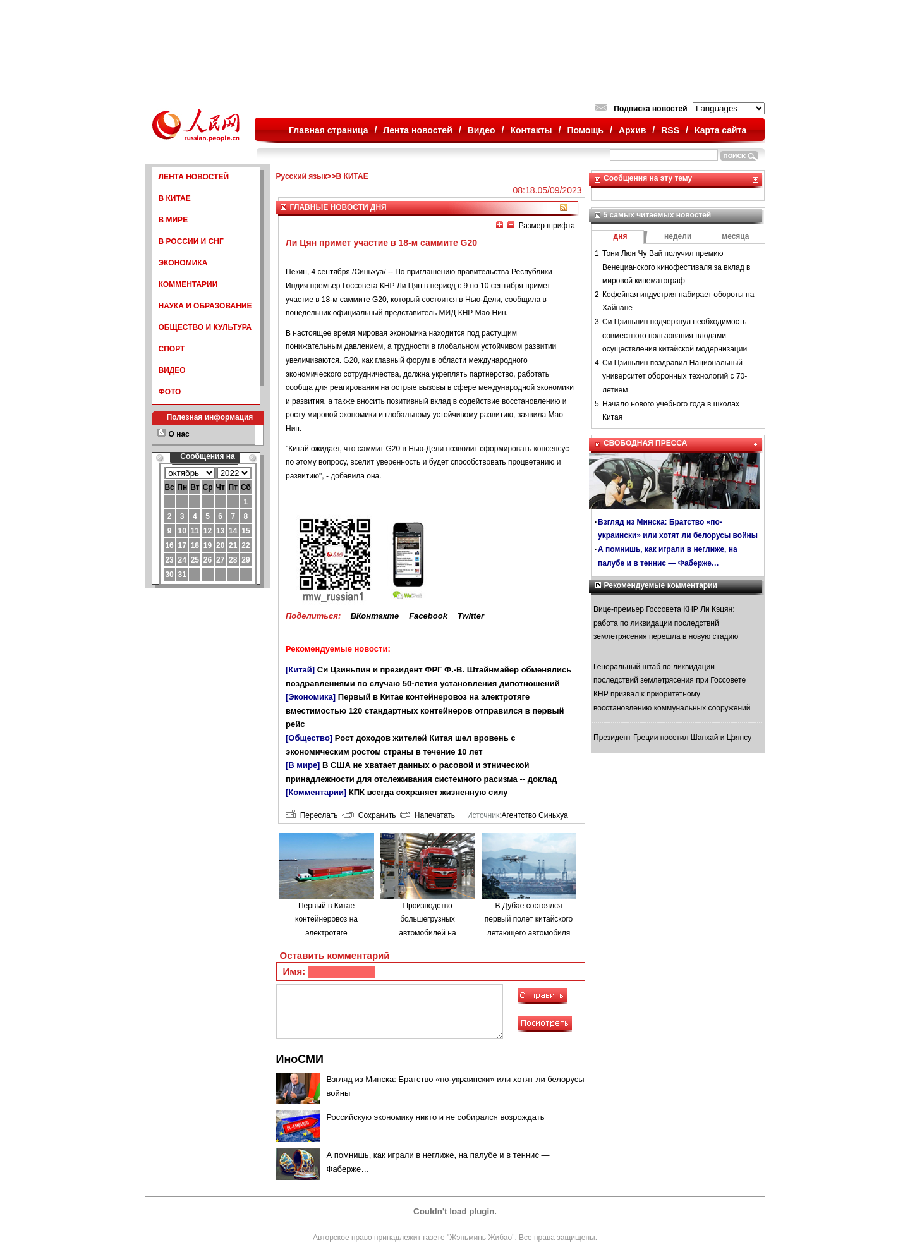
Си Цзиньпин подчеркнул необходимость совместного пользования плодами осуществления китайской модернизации (674, 335)
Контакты (531, 130)
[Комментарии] (316, 792)
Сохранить (369, 815)
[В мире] (303, 765)
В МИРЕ (173, 220)
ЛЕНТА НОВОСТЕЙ (194, 177)
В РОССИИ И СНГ (191, 241)
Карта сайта (720, 130)
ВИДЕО (172, 370)
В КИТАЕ (175, 198)
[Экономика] (311, 697)
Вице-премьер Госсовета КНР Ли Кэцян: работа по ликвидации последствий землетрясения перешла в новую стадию (665, 623)
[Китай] (300, 669)
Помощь (585, 130)
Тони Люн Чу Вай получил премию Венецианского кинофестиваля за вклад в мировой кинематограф (676, 267)
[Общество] (309, 738)
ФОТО (170, 391)
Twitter (471, 616)
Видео (481, 130)
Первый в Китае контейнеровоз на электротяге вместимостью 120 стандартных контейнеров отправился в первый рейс (425, 710)
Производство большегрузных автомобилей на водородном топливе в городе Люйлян (427, 932)
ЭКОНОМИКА (183, 263)
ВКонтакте (374, 616)
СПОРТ (172, 348)
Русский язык (301, 176)
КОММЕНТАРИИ (188, 284)
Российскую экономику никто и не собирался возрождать (436, 1117)
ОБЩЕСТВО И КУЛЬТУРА (205, 327)
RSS (670, 130)
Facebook (428, 616)
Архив (632, 130)
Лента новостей (417, 130)
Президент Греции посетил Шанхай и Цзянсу (672, 737)
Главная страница (328, 130)
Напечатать (427, 815)
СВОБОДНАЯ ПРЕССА (645, 443)
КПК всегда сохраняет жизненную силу (428, 792)
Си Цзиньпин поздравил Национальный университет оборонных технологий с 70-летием (674, 376)
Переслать (311, 815)
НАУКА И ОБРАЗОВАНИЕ (205, 305)
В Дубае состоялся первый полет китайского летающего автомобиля (529, 919)
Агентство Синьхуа (534, 815)
